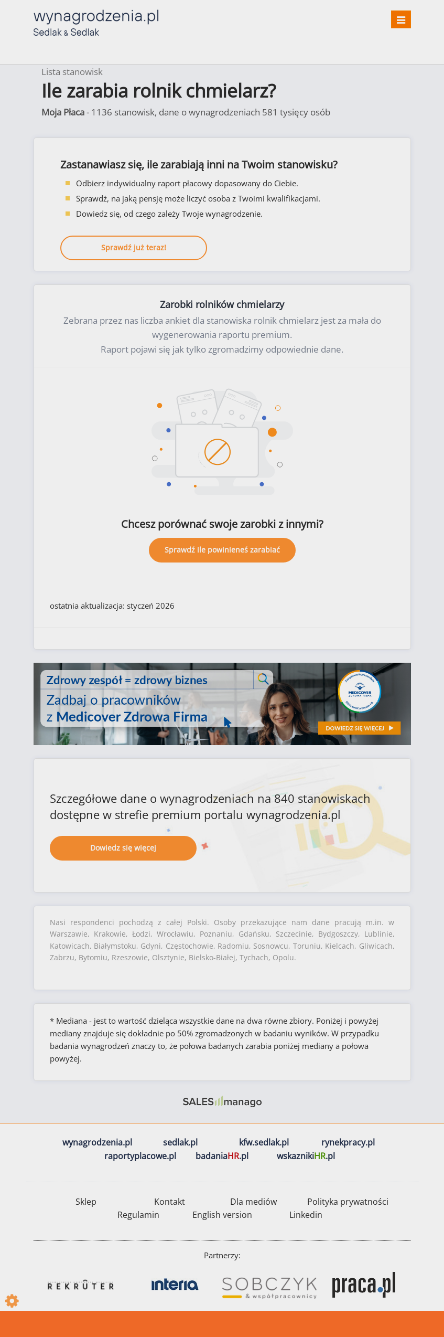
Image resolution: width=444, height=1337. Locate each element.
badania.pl (222, 1156)
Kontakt (169, 1201)
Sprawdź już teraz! (133, 247)
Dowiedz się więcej (123, 848)
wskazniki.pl (306, 1156)
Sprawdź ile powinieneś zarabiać (222, 550)
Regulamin (138, 1215)
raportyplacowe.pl (140, 1156)
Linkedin (305, 1215)
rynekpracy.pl (348, 1142)
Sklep (85, 1201)
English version (222, 1215)
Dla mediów (253, 1201)
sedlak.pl (180, 1142)
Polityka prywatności (347, 1201)
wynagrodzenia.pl (97, 1142)
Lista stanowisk (72, 72)
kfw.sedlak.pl (264, 1142)
